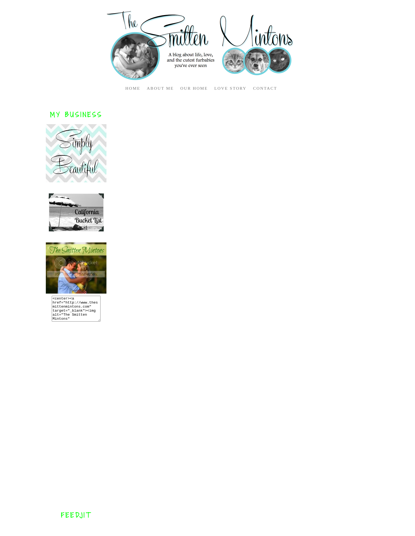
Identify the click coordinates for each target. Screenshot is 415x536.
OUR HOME (194, 88)
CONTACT (265, 88)
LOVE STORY (230, 88)
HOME (132, 88)
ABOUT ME (160, 88)
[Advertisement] (76, 416)
